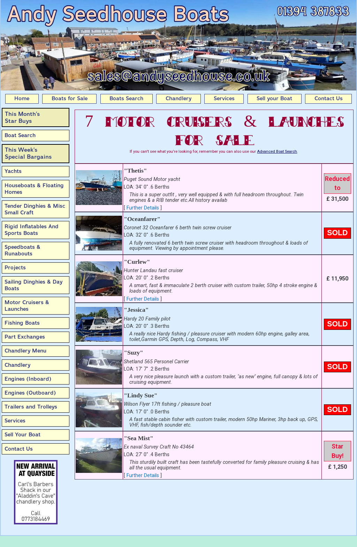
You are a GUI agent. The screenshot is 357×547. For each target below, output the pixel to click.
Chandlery (178, 98)
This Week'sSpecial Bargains (28, 153)
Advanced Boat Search (277, 151)
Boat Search (20, 135)
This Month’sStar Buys (22, 117)
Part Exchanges (25, 337)
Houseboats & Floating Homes (34, 188)
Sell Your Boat (22, 434)
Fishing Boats (22, 323)
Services (224, 98)
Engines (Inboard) (28, 379)
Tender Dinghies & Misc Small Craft (35, 209)
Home (21, 98)
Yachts (13, 171)
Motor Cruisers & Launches (27, 305)
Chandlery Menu (25, 351)
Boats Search (126, 98)
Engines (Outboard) (30, 393)
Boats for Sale (70, 98)
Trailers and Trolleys (31, 407)
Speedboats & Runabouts (22, 250)
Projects (15, 267)
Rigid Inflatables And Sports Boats (32, 229)
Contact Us (328, 98)
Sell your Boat (274, 98)
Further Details (143, 208)
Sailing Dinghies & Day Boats (33, 285)
